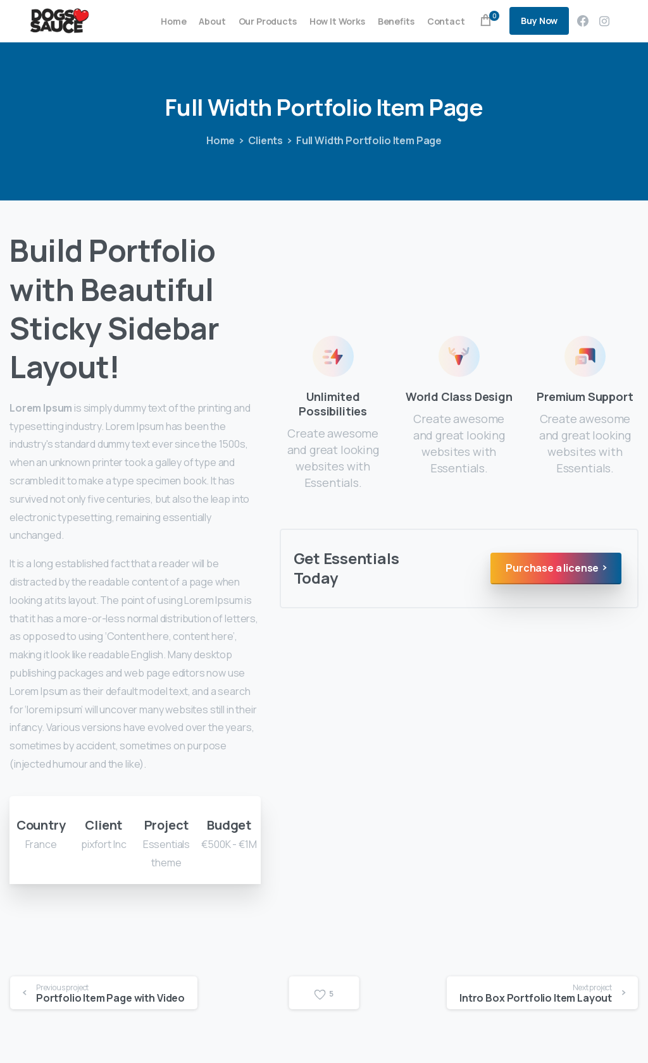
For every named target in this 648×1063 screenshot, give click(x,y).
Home (213, 140)
